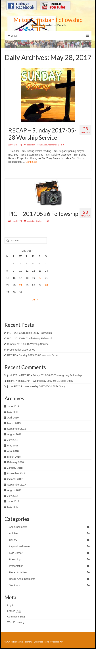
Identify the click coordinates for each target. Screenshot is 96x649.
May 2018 (12, 445)
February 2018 (15, 462)
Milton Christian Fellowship (48, 19)
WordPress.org (15, 622)
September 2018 (16, 428)
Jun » (35, 299)
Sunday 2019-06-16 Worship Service (28, 344)
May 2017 (12, 507)
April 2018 (13, 451)
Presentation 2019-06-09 (21, 349)
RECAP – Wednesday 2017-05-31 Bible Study (47, 380)
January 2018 (15, 467)
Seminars (14, 585)
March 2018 (14, 456)
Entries (14, 611)
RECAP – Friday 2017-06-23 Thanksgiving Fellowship (51, 375)
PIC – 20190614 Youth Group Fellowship (30, 338)
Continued (31, 161)
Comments (16, 616)
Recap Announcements (46, 145)
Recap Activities (18, 572)
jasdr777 (17, 145)
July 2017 (12, 495)
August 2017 (14, 490)
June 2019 (13, 406)
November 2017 (16, 473)
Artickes (13, 533)
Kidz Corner (15, 552)
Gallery (39, 221)
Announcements (18, 527)
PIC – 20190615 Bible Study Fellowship (29, 332)
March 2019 (14, 423)
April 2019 (13, 417)
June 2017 (13, 501)
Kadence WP (57, 642)
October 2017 (15, 479)
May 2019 (12, 412)
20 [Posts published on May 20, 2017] (40, 277)
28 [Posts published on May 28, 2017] (46, 285)
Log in (10, 605)
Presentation (16, 565)
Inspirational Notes (19, 546)
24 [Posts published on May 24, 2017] (20, 285)
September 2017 (16, 484)
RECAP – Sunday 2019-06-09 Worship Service (33, 355)
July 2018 (12, 439)
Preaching (14, 559)
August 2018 (14, 434)
